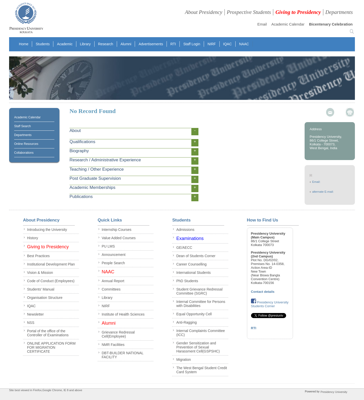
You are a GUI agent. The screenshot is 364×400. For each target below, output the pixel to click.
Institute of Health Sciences (123, 314)
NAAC (244, 44)
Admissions (185, 230)
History (32, 238)
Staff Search (22, 126)
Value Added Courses (118, 238)
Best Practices (38, 256)
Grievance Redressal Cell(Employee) (118, 334)
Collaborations (24, 152)
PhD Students (187, 281)
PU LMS (108, 246)
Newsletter (35, 314)
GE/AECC (184, 248)
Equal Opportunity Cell (194, 314)
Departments (339, 12)
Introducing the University (47, 230)
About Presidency (203, 12)
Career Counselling (191, 264)
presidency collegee (26, 19)
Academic (64, 44)
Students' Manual (40, 289)
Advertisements (151, 44)
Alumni (126, 44)
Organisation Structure (44, 298)
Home (23, 44)
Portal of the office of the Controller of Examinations (48, 333)
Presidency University (334, 391)
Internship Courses (116, 230)
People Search (113, 263)
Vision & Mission (40, 273)
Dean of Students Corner (195, 256)
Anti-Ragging (186, 322)
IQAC (227, 44)
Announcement (113, 255)
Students (43, 44)
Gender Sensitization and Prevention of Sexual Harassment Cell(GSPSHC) (198, 347)
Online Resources (26, 144)
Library (85, 44)
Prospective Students (249, 12)
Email (262, 24)
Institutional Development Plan (51, 264)
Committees (111, 289)
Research (105, 44)
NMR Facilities (113, 345)
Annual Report (113, 281)
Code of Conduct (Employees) (51, 281)
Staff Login (191, 44)
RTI (173, 44)
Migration (183, 360)
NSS (30, 323)
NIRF (212, 44)
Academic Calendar (288, 24)
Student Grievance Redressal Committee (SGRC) (199, 291)
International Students (193, 273)
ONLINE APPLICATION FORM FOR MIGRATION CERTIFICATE (51, 347)
